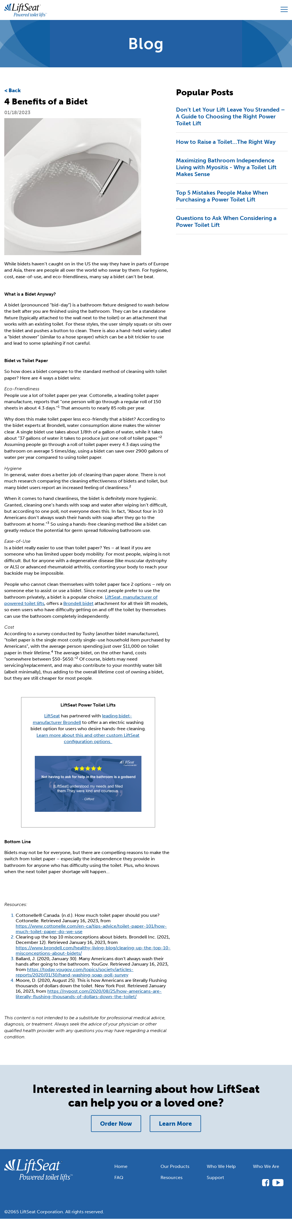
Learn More (175, 1123)
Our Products (175, 1166)
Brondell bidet (78, 603)
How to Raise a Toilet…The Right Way (225, 141)
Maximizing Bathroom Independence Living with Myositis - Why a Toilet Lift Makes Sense (226, 167)
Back (15, 90)
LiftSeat (52, 716)
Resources (171, 1177)
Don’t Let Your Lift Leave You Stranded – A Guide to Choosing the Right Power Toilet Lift (230, 116)
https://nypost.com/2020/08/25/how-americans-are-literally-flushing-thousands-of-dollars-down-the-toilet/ (89, 993)
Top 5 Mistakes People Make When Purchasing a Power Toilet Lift (222, 196)
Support (215, 1177)
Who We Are (266, 1166)
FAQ (118, 1177)
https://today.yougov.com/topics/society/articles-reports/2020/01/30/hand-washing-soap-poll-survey (74, 972)
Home (120, 1166)
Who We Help (221, 1166)
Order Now (116, 1123)
